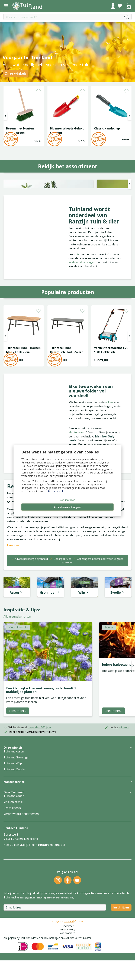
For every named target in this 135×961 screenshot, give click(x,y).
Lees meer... (18, 763)
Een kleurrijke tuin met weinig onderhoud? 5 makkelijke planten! (41, 742)
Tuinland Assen (14, 804)
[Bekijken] (128, 6)
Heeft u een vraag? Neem (21, 897)
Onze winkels (16, 73)
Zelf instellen (67, 500)
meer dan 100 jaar (39, 779)
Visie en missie (13, 854)
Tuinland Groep (14, 848)
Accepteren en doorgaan (67, 507)
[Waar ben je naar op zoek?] (67, 17)
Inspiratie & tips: (22, 662)
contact (43, 897)
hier (78, 306)
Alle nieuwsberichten (17, 669)
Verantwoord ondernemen (21, 866)
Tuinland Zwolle (14, 821)
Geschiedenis (12, 860)
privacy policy (67, 950)
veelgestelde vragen (82, 314)
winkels (124, 779)
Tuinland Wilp (13, 815)
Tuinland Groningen (17, 809)
